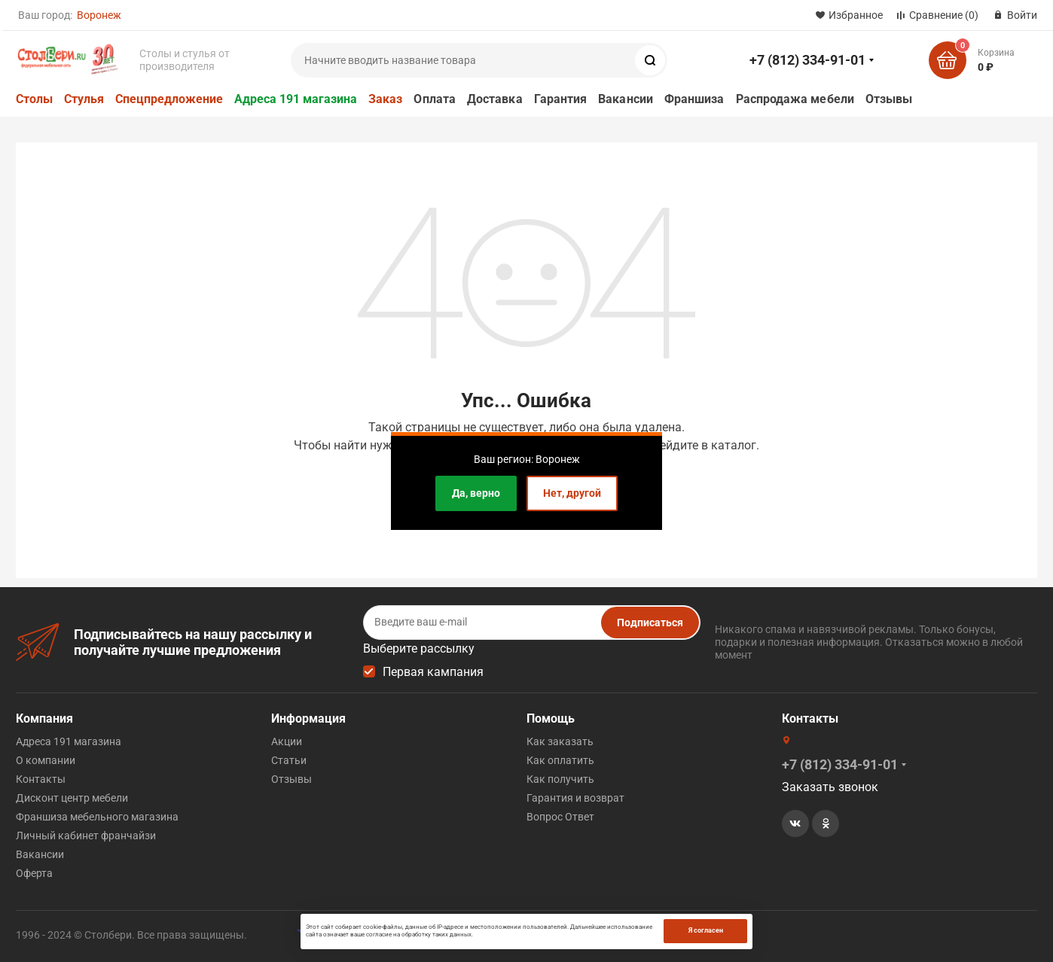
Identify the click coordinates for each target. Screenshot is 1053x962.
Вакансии (625, 99)
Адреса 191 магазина (295, 99)
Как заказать (560, 741)
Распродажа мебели (795, 99)
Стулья (84, 99)
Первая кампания (433, 671)
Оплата (434, 99)
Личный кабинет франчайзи (86, 835)
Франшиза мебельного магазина (97, 816)
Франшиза (694, 99)
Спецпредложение (169, 99)
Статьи (289, 759)
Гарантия (561, 99)
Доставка (495, 99)
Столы (34, 99)
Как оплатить (560, 759)
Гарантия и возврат (575, 797)
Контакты (41, 778)
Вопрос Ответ (560, 816)
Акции (286, 741)
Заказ (385, 99)
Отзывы (888, 99)
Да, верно (476, 493)
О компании (45, 759)
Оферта (34, 872)
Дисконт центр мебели (72, 797)
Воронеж (99, 15)
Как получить (560, 778)
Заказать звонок (830, 786)
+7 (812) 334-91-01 (807, 60)
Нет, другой (572, 493)
